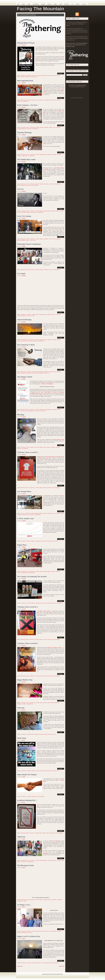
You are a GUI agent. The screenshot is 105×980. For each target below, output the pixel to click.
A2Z (72, 4)
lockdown (55, 75)
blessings (23, 75)
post (59, 349)
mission (51, 127)
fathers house (43, 447)
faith (47, 75)
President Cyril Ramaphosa (47, 383)
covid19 (43, 75)
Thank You (21, 837)
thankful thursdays (32, 340)
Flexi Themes (53, 974)
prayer (22, 76)
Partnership (36, 4)
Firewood (20, 708)
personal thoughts (21, 128)
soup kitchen (25, 155)
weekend (50, 734)
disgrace (42, 409)
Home (18, 4)
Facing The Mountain (40, 8)
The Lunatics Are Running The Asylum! (32, 576)
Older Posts (61, 966)
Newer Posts (19, 966)
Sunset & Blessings (24, 319)
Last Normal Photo (24, 491)
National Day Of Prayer (26, 43)
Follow (83, 4)
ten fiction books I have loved (53, 456)
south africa (27, 76)
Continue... (60, 73)
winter (54, 734)
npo (60, 314)
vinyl (31, 932)
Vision (28, 4)
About (23, 4)
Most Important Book (25, 80)
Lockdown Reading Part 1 (26, 800)
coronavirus (38, 75)
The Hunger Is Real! (24, 377)
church (33, 75)
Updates (43, 4)
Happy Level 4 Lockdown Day (28, 936)
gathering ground (55, 702)
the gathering (34, 76)
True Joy (20, 189)
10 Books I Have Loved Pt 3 (27, 452)
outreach (19, 101)
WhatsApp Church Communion (29, 244)
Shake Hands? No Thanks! (27, 774)
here (83, 86)
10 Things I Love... (24, 905)
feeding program (43, 154)
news (59, 75)
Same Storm (21, 738)
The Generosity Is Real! (26, 345)
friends (44, 487)
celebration (28, 75)
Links (60, 4)
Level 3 (53, 228)
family (40, 487)
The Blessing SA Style (25, 865)
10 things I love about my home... (54, 647)
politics (18, 76)
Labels (55, 4)
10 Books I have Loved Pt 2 (27, 607)
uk (58, 770)
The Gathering (56, 841)
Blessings (20, 414)
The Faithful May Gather (26, 159)
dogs (37, 931)
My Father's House (59, 439)
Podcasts (66, 4)
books (27, 487)
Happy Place (22, 545)
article (61, 495)
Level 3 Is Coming (24, 216)
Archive (49, 4)
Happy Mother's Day (25, 680)
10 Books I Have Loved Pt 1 (44, 611)
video (33, 315)
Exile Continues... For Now (27, 105)
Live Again (21, 273)
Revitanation (46, 853)
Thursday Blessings (24, 132)
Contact (77, 4)
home (50, 931)
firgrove (50, 75)
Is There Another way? (25, 518)
